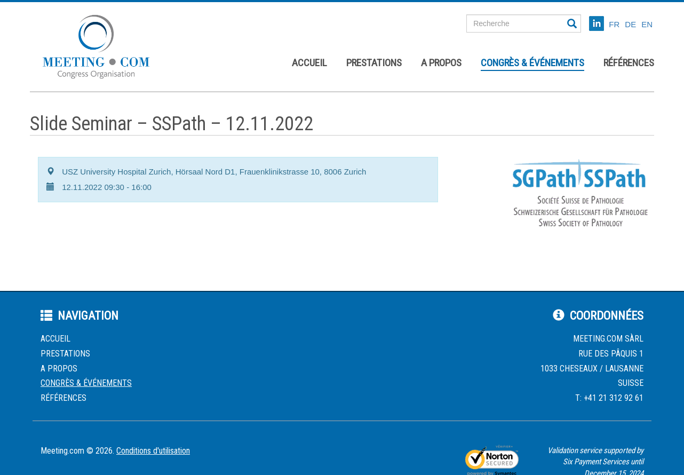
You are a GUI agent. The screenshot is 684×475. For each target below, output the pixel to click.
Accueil (309, 63)
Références (628, 63)
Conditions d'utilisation (153, 451)
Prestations (374, 63)
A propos (441, 63)
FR (614, 24)
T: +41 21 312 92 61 (609, 398)
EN (647, 24)
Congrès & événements (532, 63)
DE (630, 24)
